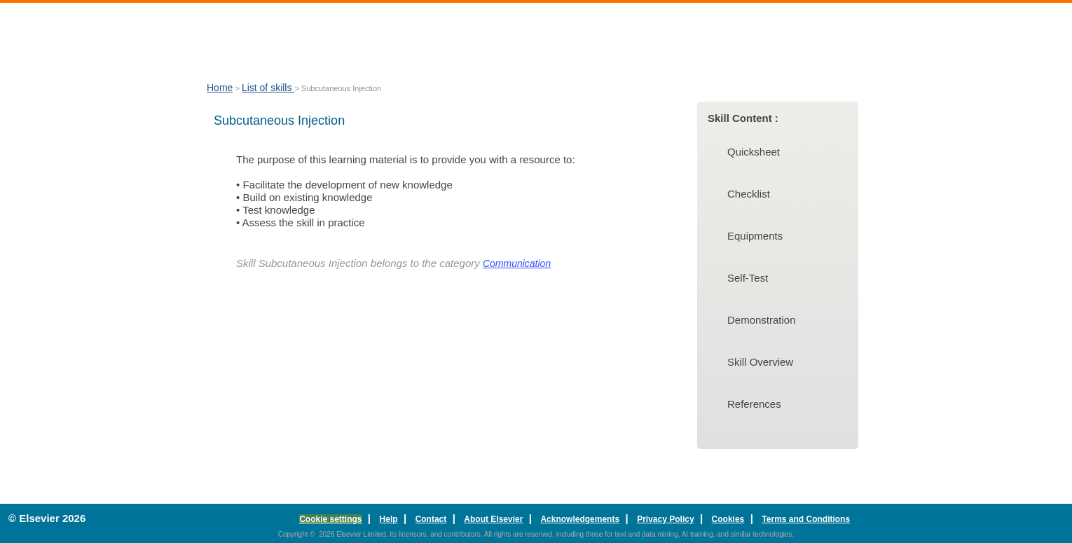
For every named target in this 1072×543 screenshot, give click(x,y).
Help (389, 519)
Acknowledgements (579, 519)
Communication (517, 263)
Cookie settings (330, 519)
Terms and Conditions (806, 519)
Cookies (728, 519)
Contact (431, 519)
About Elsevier (493, 519)
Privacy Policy (665, 519)
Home (220, 87)
